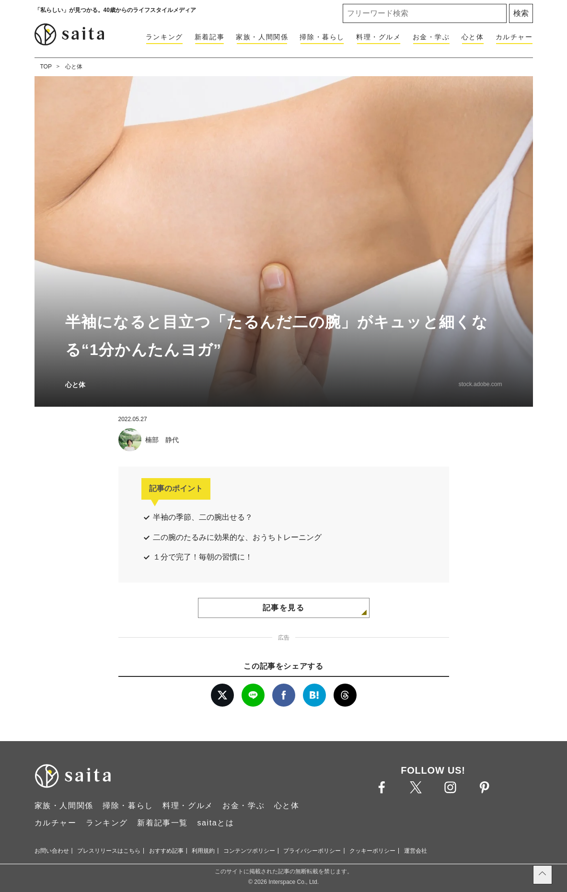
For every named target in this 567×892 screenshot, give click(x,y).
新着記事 (209, 37)
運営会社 (415, 850)
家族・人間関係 (262, 37)
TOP (46, 66)
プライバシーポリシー (312, 850)
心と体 (473, 37)
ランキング (164, 37)
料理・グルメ (378, 37)
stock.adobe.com (480, 384)
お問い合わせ (52, 850)
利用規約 (203, 850)
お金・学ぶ (431, 37)
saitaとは (215, 823)
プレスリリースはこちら (108, 850)
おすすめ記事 (166, 850)
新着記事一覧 (162, 823)
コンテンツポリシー (249, 850)
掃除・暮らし (322, 37)
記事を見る (284, 608)
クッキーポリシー (372, 850)
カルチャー (514, 37)
